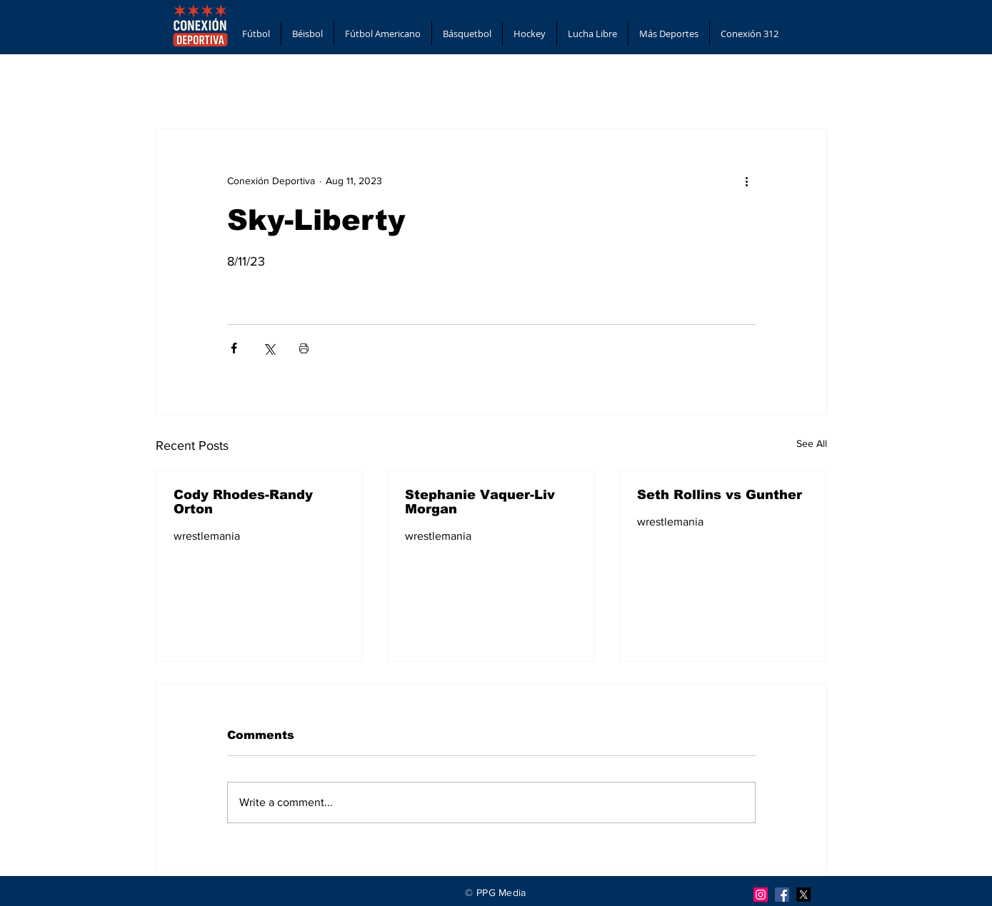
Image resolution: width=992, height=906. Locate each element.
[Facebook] (782, 894)
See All (811, 443)
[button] (256, 33)
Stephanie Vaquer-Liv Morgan (480, 502)
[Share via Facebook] (234, 348)
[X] (803, 894)
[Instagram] (760, 894)
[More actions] (747, 180)
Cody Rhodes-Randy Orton (243, 502)
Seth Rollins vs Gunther (719, 495)
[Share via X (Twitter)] (269, 348)
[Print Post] (304, 348)
